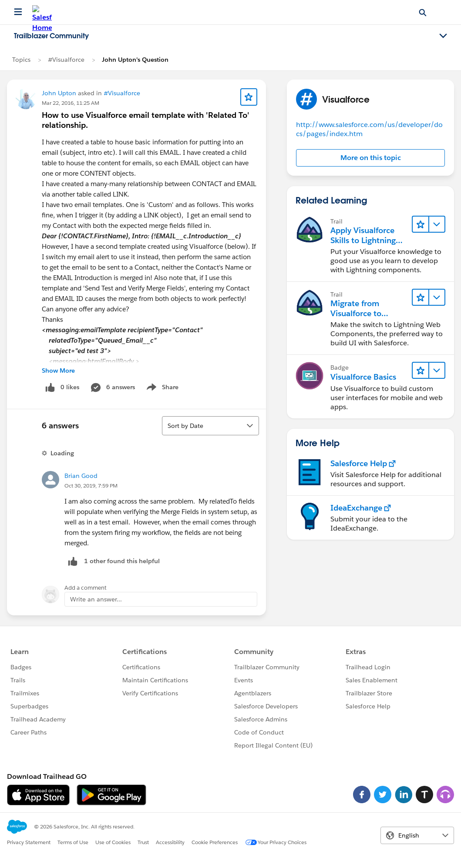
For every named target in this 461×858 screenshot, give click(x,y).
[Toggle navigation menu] (443, 36)
